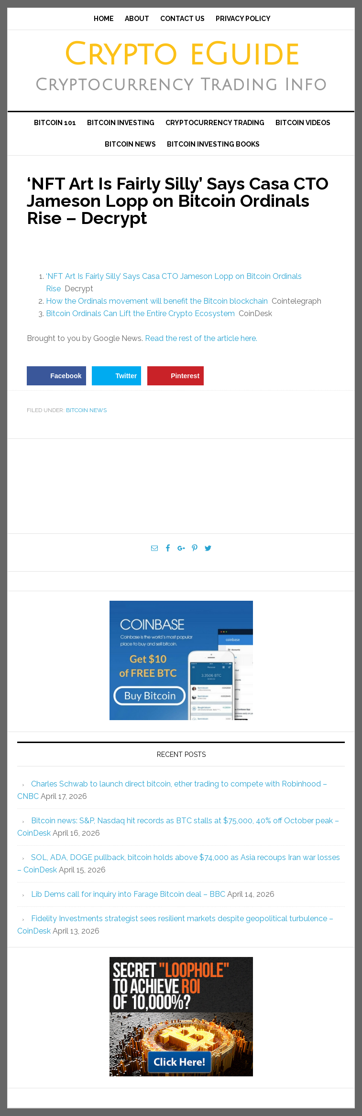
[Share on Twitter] (116, 375)
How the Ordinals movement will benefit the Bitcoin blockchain (157, 301)
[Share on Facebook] (56, 375)
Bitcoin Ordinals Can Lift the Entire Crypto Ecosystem (140, 313)
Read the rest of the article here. (201, 338)
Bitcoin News (86, 410)
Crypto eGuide (181, 55)
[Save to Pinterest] (175, 375)
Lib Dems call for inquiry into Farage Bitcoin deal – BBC (128, 894)
